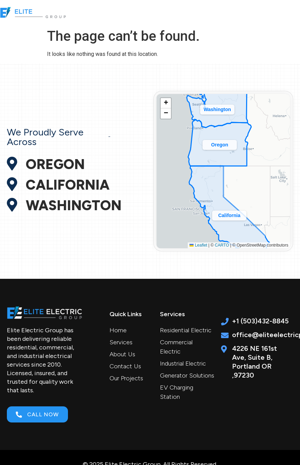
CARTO (222, 245)
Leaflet (198, 245)
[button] (239, 12)
